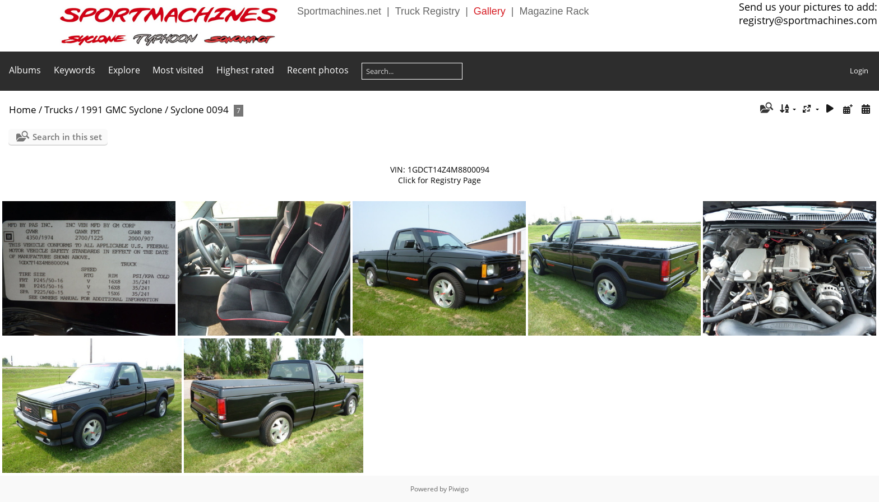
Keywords (74, 70)
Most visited (177, 70)
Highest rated (245, 70)
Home (22, 109)
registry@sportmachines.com (808, 20)
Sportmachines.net (339, 11)
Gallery (490, 11)
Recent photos (318, 70)
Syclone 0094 (199, 109)
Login (859, 71)
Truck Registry (427, 11)
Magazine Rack (554, 11)
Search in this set (67, 136)
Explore (124, 70)
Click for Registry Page (439, 180)
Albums (25, 70)
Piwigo (458, 489)
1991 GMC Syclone (122, 109)
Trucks (58, 109)
